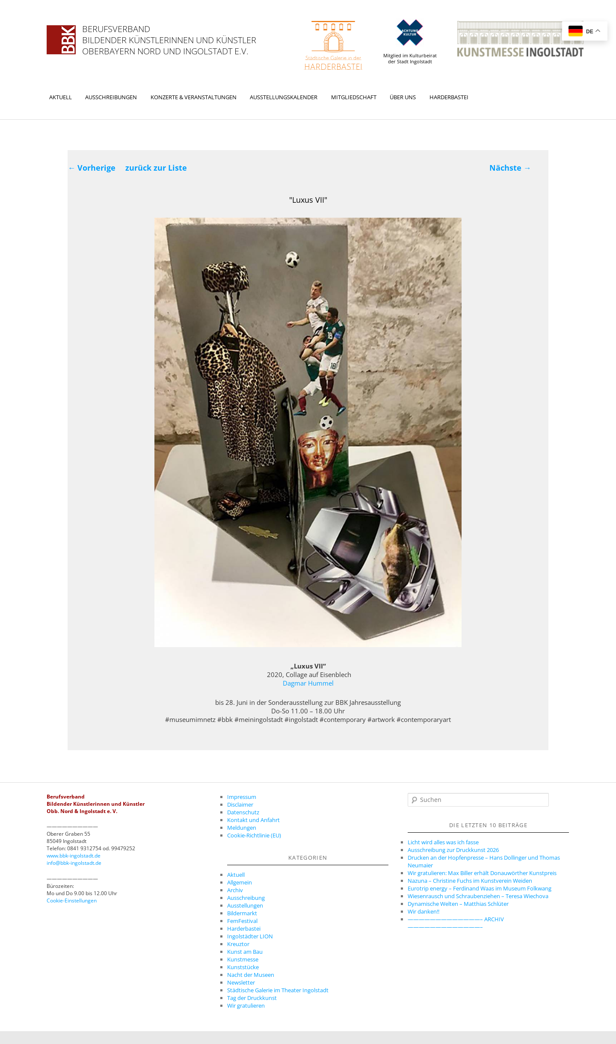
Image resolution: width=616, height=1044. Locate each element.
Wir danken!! (423, 911)
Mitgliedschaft (353, 97)
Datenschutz (243, 812)
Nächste (510, 168)
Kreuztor (238, 944)
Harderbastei (448, 97)
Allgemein (239, 882)
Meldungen (241, 827)
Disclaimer (240, 804)
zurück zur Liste (156, 168)
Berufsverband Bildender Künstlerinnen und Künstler (169, 34)
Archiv (235, 890)
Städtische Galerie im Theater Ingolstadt (278, 990)
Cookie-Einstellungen (72, 900)
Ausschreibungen (111, 97)
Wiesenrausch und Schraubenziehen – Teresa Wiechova (478, 896)
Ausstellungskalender (283, 97)
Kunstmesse (242, 959)
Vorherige (92, 168)
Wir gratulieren (246, 1005)
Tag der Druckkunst (252, 998)
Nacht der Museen (250, 975)
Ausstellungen (245, 905)
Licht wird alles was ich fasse (443, 842)
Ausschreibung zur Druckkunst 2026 (453, 850)
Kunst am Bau (245, 951)
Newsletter (241, 982)
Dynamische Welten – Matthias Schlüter (458, 904)
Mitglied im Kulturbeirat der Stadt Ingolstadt (410, 41)
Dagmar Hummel (308, 683)
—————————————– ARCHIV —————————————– (456, 923)
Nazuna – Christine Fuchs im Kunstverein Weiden (470, 880)
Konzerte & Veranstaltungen (194, 97)
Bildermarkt (242, 913)
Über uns (403, 97)
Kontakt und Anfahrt (253, 820)
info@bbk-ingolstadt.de (74, 863)
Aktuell (60, 97)
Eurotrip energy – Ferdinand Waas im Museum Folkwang (479, 888)
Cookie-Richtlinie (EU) (254, 835)
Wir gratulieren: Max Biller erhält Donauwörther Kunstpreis (482, 873)
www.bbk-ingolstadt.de (74, 855)
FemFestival (242, 921)
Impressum (241, 797)
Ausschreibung (246, 898)
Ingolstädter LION (250, 936)
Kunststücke (243, 967)
